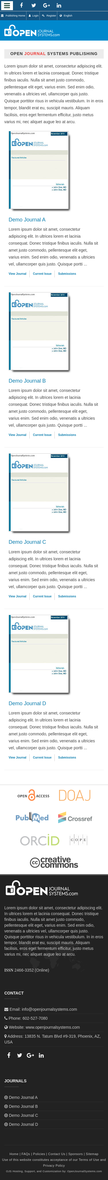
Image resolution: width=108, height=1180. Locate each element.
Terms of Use (89, 1159)
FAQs (26, 1154)
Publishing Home (13, 15)
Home (14, 1154)
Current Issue (42, 273)
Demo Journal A (27, 220)
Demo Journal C (27, 542)
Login (34, 15)
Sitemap (92, 1154)
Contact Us (56, 1154)
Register (49, 15)
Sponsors (75, 1154)
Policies (39, 1154)
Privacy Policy (54, 1165)
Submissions (67, 273)
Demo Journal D (27, 703)
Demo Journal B (27, 381)
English (66, 15)
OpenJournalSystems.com (84, 1171)
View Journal (17, 273)
